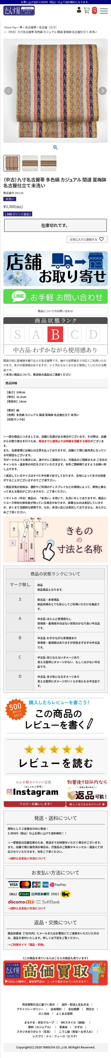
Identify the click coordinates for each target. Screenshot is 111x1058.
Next (102, 91)
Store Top (10, 27)
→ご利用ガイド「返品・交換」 (27, 944)
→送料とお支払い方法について (27, 858)
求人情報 (43, 1014)
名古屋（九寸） (48, 27)
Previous (8, 91)
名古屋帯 (30, 27)
